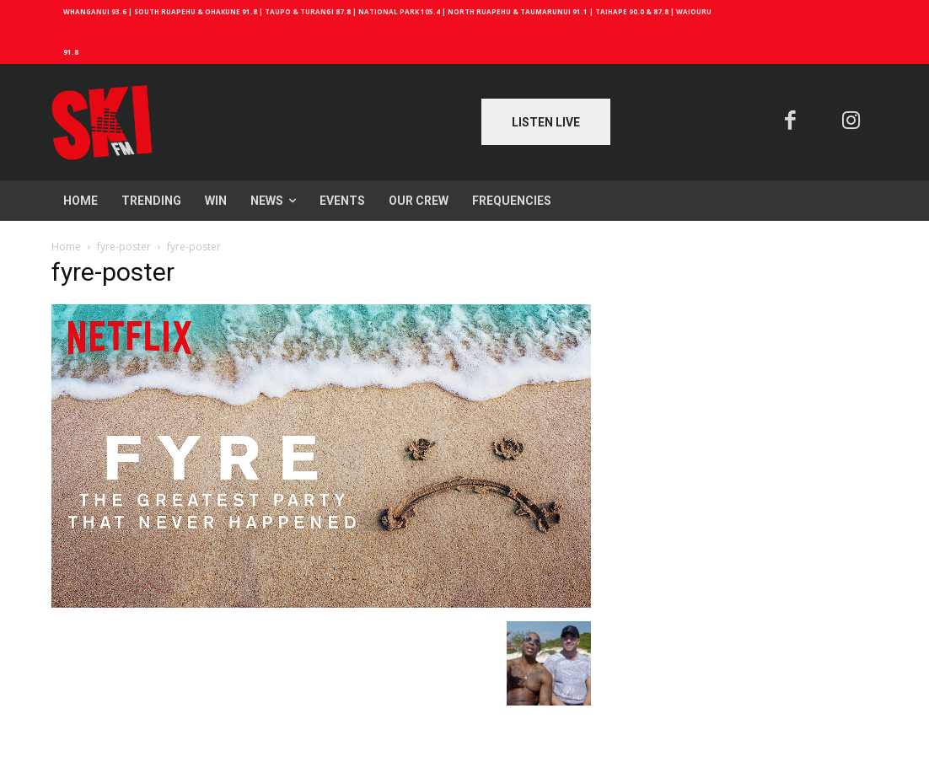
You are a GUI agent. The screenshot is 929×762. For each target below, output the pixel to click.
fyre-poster (124, 246)
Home (66, 246)
